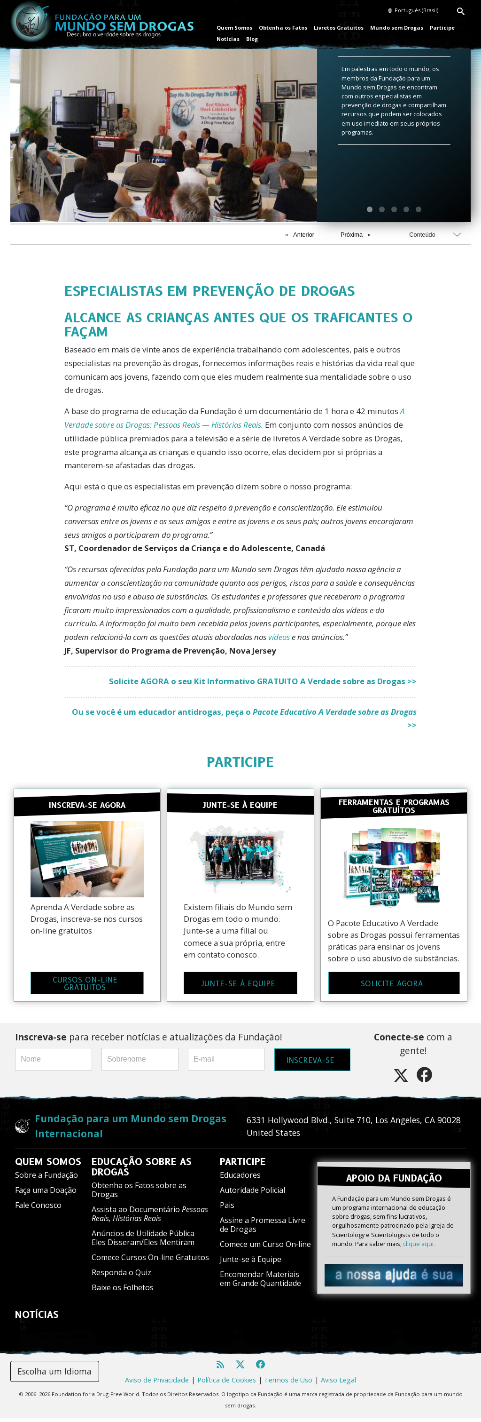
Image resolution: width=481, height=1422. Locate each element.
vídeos (279, 636)
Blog (252, 38)
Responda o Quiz (121, 1277)
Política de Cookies (226, 1384)
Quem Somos (234, 27)
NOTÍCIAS (37, 1319)
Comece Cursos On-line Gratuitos (150, 1262)
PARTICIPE (240, 762)
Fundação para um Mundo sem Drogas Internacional (130, 1130)
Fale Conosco (38, 1210)
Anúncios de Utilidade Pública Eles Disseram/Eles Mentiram (143, 1242)
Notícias (228, 38)
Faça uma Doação (46, 1195)
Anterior (303, 234)
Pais (227, 1210)
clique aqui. (419, 1242)
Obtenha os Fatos (283, 27)
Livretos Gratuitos (339, 27)
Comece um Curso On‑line (265, 1249)
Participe (442, 27)
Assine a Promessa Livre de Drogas (262, 1228)
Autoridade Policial (252, 1195)
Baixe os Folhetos (123, 1292)
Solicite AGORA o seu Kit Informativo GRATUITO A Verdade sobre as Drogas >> (263, 681)
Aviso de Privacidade (157, 1384)
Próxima (352, 234)
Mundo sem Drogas (396, 27)
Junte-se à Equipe (250, 1264)
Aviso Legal (338, 1384)
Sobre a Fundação (46, 1179)
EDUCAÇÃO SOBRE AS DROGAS (142, 1171)
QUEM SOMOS (48, 1166)
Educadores (240, 1179)
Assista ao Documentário (150, 1218)
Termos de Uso (288, 1384)
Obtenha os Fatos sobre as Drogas (139, 1194)
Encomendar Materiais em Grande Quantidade (260, 1283)
